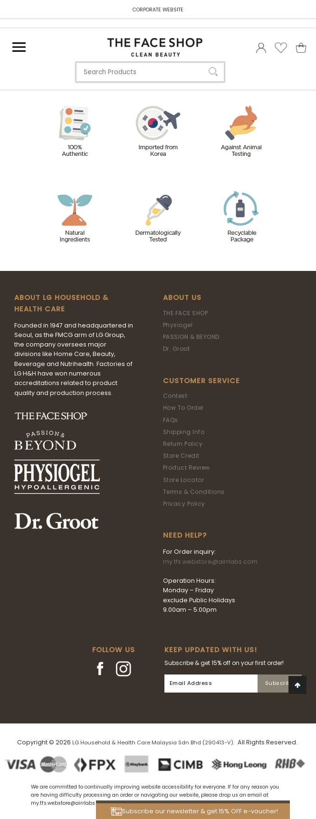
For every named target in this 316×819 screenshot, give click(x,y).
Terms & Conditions (194, 492)
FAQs (170, 420)
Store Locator (183, 480)
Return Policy (183, 444)
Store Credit (181, 456)
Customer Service (201, 380)
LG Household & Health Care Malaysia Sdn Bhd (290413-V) (152, 742)
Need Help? (185, 535)
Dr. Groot (176, 349)
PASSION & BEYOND (191, 337)
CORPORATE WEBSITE (158, 9)
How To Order (183, 408)
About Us (182, 297)
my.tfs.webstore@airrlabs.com (210, 562)
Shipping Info (184, 432)
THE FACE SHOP (185, 313)
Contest (175, 396)
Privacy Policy (184, 504)
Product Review (186, 467)
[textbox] (150, 72)
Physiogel (178, 325)
